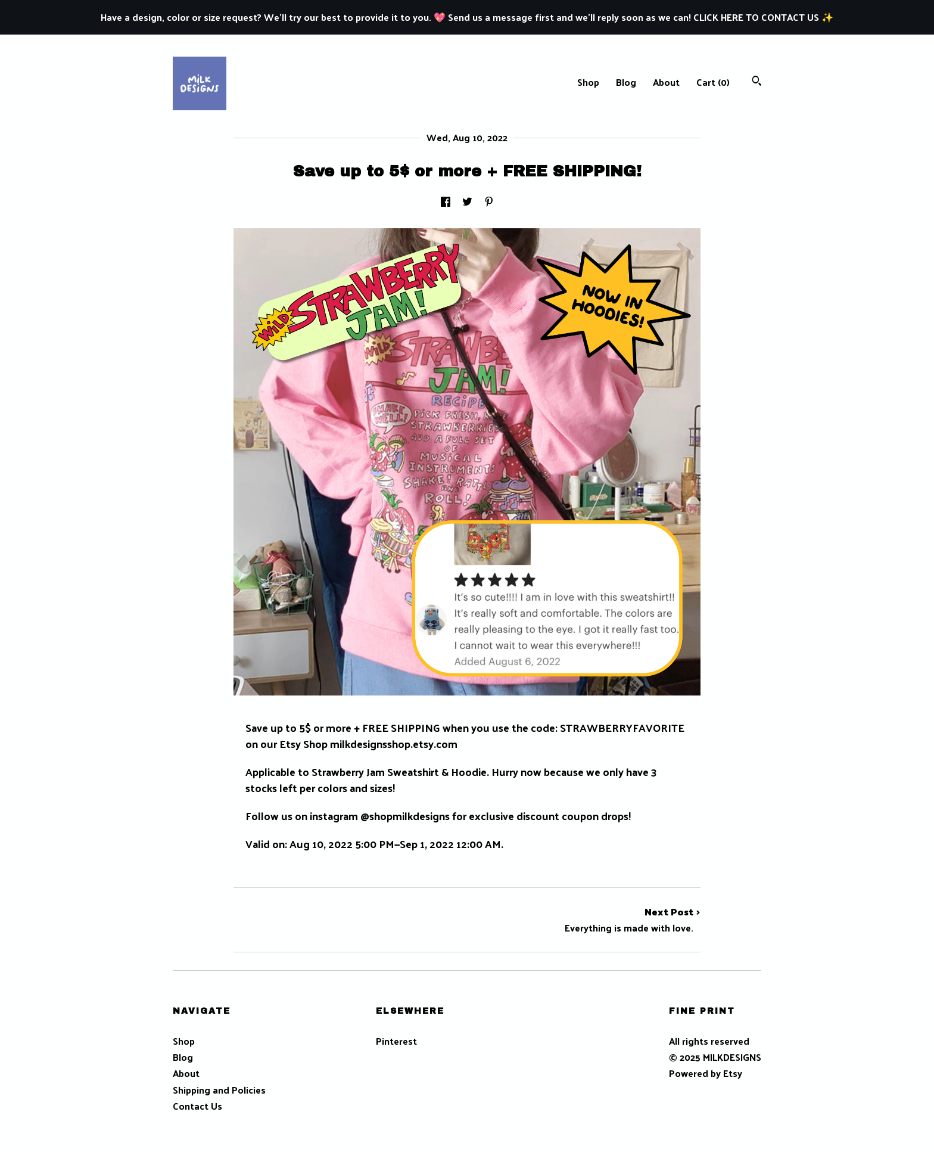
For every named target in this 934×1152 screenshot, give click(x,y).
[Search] (756, 82)
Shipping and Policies (219, 1089)
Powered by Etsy (705, 1073)
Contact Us (197, 1105)
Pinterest (396, 1040)
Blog (626, 82)
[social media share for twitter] (467, 202)
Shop (588, 82)
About (666, 82)
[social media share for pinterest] (489, 202)
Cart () (713, 82)
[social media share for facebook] (445, 202)
